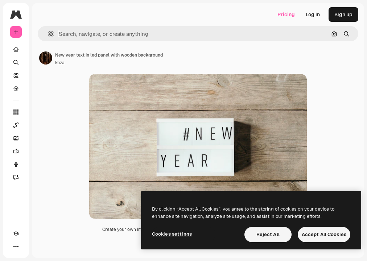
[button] (48, 34)
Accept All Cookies (324, 234)
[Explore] (16, 88)
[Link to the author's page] (45, 58)
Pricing (286, 14)
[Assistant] (16, 177)
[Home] (16, 49)
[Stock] (16, 75)
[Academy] (16, 233)
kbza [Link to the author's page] (60, 63)
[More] (16, 246)
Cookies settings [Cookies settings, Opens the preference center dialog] (172, 234)
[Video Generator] (16, 151)
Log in (313, 14)
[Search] (16, 62)
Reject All (268, 234)
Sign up (343, 14)
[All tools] (16, 112)
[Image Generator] (16, 138)
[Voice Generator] (16, 164)
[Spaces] (16, 125)
